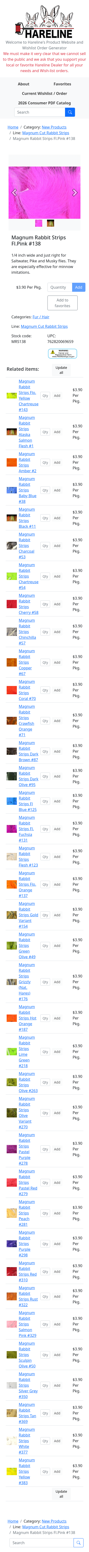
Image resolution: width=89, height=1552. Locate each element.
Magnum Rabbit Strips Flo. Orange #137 (27, 884)
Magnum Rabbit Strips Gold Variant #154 (28, 915)
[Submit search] (70, 112)
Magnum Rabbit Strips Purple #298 (27, 1244)
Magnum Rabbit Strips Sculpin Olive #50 (27, 1355)
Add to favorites (62, 302)
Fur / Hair (41, 317)
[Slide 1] (50, 223)
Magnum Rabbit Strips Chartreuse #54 (28, 576)
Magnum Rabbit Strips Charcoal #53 (27, 546)
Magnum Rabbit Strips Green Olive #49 (27, 945)
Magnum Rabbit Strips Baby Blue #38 (28, 490)
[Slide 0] (38, 223)
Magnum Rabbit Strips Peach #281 (27, 1213)
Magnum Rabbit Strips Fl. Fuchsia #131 (27, 829)
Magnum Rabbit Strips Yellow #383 (27, 1471)
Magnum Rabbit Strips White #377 (27, 1441)
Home (13, 127)
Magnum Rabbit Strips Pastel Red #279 (28, 1182)
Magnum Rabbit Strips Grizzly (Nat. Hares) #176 (27, 981)
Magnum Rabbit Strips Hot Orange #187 (27, 1018)
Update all (61, 370)
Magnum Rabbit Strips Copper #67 (27, 662)
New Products (54, 127)
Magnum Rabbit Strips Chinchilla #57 (27, 632)
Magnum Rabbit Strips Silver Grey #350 (28, 1385)
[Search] (39, 112)
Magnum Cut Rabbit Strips (45, 132)
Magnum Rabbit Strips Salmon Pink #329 (27, 1324)
